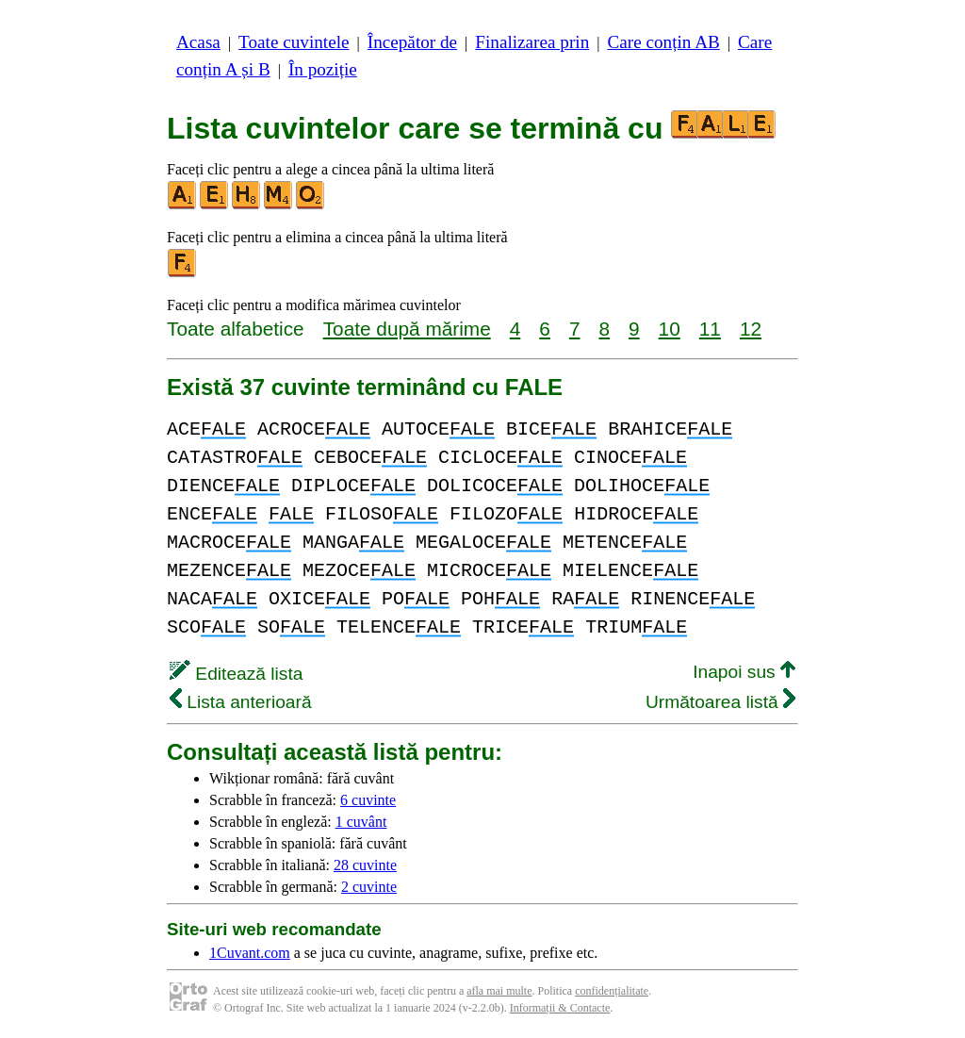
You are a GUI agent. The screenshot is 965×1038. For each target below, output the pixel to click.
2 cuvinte (369, 887)
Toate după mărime (407, 328)
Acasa (198, 42)
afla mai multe (499, 990)
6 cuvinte (368, 800)
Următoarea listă (720, 702)
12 (750, 328)
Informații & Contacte (560, 1007)
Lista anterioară (241, 702)
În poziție (322, 69)
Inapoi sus (744, 672)
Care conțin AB (663, 42)
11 (710, 328)
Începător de (412, 42)
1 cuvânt (361, 822)
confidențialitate (611, 990)
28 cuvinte (365, 865)
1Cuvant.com (249, 953)
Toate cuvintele (293, 42)
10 (669, 328)
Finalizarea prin (532, 42)
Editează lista (236, 674)
